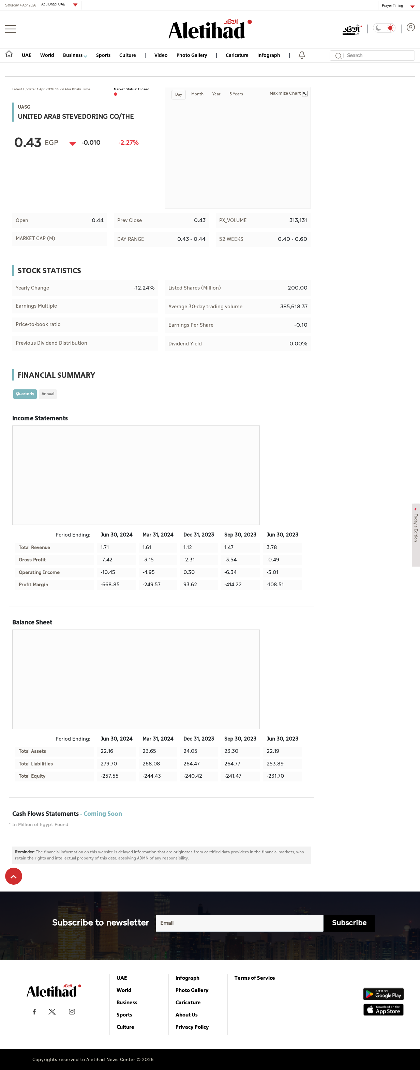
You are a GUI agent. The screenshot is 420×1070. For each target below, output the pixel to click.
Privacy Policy (192, 1026)
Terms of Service (255, 977)
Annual (48, 394)
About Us (187, 1014)
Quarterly (25, 394)
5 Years (236, 94)
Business (75, 55)
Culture (127, 55)
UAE (26, 55)
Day (178, 94)
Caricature (237, 55)
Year (216, 94)
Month (197, 94)
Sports (103, 55)
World (47, 55)
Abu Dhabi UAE (53, 4)
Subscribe (349, 923)
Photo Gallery (192, 55)
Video (161, 55)
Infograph (268, 55)
